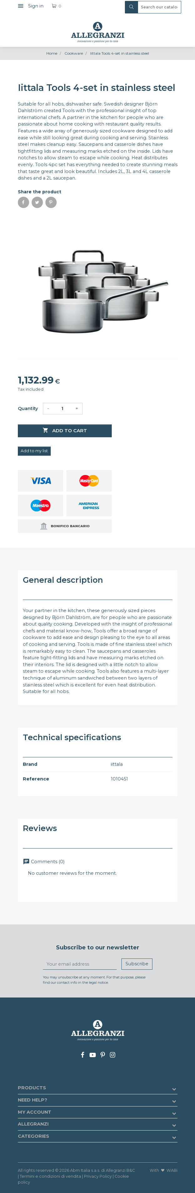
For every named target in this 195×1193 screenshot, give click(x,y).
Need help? (32, 1100)
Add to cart (65, 430)
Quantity (28, 408)
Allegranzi (33, 1124)
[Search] (153, 7)
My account (34, 1112)
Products (32, 1088)
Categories (33, 1136)
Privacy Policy (98, 1176)
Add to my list (34, 450)
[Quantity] (62, 408)
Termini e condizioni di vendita (50, 1176)
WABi (172, 1170)
